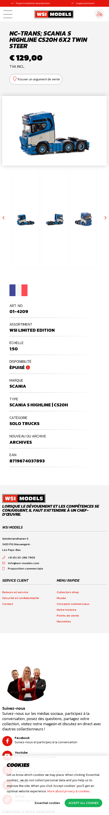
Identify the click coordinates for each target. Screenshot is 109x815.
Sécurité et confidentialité (20, 598)
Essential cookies (47, 803)
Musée (61, 598)
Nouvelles (64, 621)
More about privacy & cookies (68, 791)
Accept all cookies (83, 803)
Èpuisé (17, 367)
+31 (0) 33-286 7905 (18, 557)
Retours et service (15, 592)
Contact (7, 604)
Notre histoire (66, 610)
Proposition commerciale (22, 568)
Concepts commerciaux (73, 604)
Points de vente (68, 615)
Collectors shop (68, 592)
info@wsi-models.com (20, 563)
